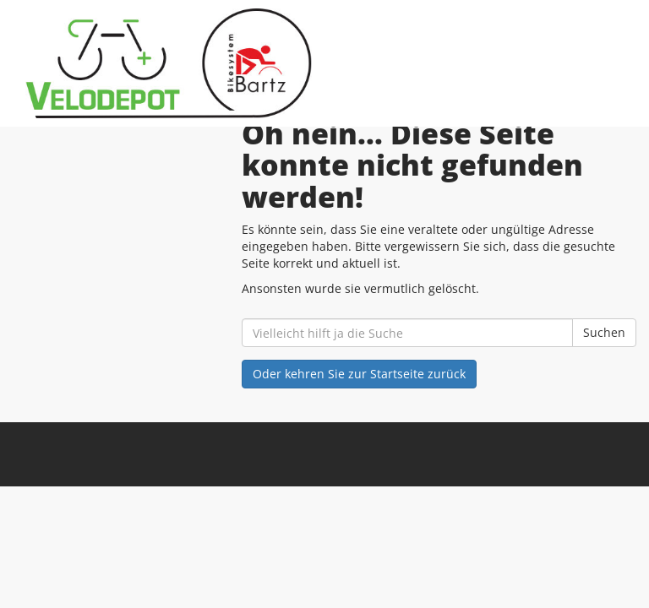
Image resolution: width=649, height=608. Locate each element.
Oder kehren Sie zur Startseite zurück (359, 374)
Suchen (604, 332)
